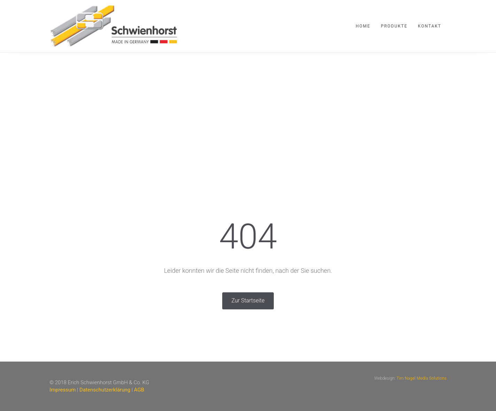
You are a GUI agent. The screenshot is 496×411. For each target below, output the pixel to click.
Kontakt (429, 26)
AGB (139, 390)
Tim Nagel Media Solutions (421, 378)
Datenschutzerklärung (104, 390)
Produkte (394, 26)
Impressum (62, 390)
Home (363, 26)
